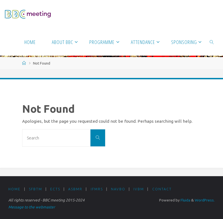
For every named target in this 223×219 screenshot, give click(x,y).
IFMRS (97, 189)
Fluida (185, 200)
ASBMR (75, 189)
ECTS (55, 189)
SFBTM (35, 189)
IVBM (138, 189)
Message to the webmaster (31, 207)
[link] (212, 42)
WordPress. (205, 200)
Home (14, 189)
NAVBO (118, 189)
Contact (162, 189)
